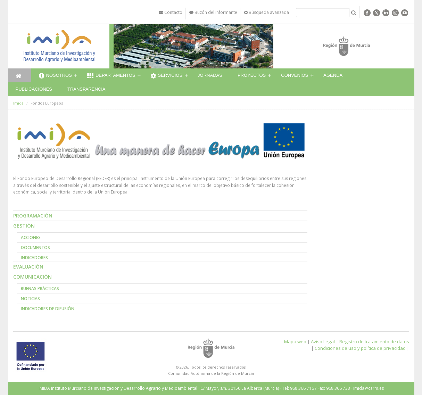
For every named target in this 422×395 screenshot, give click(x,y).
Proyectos (252, 75)
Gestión (24, 225)
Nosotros (55, 76)
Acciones (31, 237)
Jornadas (210, 75)
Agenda (332, 75)
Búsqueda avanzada (266, 12)
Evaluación (28, 266)
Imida (18, 103)
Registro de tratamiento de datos (374, 341)
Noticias (30, 299)
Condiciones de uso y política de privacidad (360, 348)
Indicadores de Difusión (47, 309)
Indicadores (34, 258)
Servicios (167, 76)
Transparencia (86, 89)
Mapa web (295, 341)
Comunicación (32, 276)
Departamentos (111, 76)
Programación (32, 215)
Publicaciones (34, 89)
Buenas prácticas (40, 288)
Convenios (294, 75)
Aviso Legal (323, 341)
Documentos (35, 247)
